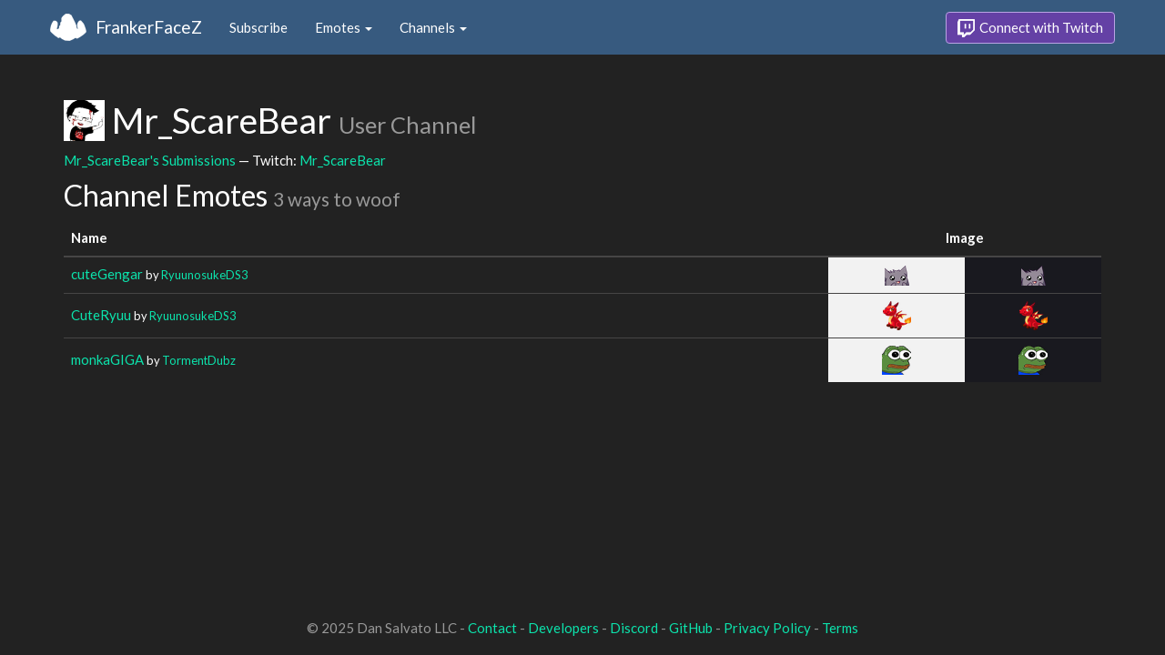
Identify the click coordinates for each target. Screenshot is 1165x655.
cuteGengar (107, 274)
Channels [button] (433, 27)
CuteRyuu (101, 315)
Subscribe (258, 27)
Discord (634, 628)
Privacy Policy (767, 628)
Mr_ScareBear (342, 160)
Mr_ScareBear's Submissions (150, 160)
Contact (492, 628)
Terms (840, 628)
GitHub (691, 628)
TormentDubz (199, 360)
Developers (563, 628)
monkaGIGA (107, 359)
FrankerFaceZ (149, 26)
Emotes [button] (343, 27)
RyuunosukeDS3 (204, 274)
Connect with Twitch (1030, 28)
